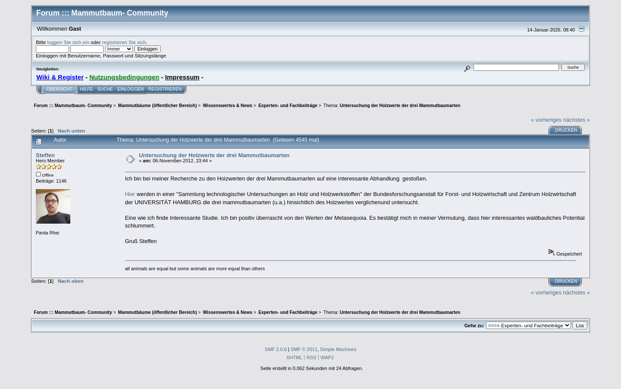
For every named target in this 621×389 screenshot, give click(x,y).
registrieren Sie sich (124, 42)
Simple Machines (338, 349)
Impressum (182, 77)
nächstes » (576, 120)
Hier (130, 194)
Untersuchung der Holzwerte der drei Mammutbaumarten (214, 155)
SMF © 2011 (304, 349)
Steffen (45, 155)
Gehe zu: (474, 325)
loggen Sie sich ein (68, 42)
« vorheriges (546, 120)
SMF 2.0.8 (276, 349)
